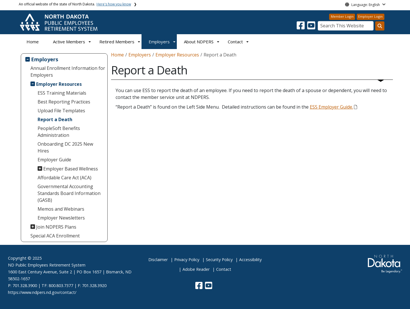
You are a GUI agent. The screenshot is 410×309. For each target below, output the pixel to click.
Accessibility (250, 259)
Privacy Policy (186, 259)
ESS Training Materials (62, 93)
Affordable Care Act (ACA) (64, 177)
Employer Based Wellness (70, 169)
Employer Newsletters (61, 218)
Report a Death (55, 119)
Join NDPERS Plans (56, 227)
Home (32, 41)
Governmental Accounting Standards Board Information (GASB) (69, 193)
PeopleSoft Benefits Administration (59, 131)
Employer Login (370, 16)
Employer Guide (54, 159)
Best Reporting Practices (64, 102)
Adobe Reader (196, 269)
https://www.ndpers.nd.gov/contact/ (42, 292)
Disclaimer (158, 259)
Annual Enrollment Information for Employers (67, 71)
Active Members (69, 41)
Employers (159, 41)
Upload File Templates (61, 110)
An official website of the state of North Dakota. (75, 4)
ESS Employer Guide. (333, 107)
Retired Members (116, 41)
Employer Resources (59, 84)
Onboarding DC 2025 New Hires (65, 147)
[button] (301, 27)
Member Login (342, 16)
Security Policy (219, 259)
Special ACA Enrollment (55, 236)
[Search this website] (379, 26)
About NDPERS (199, 41)
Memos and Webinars (61, 209)
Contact (223, 269)
